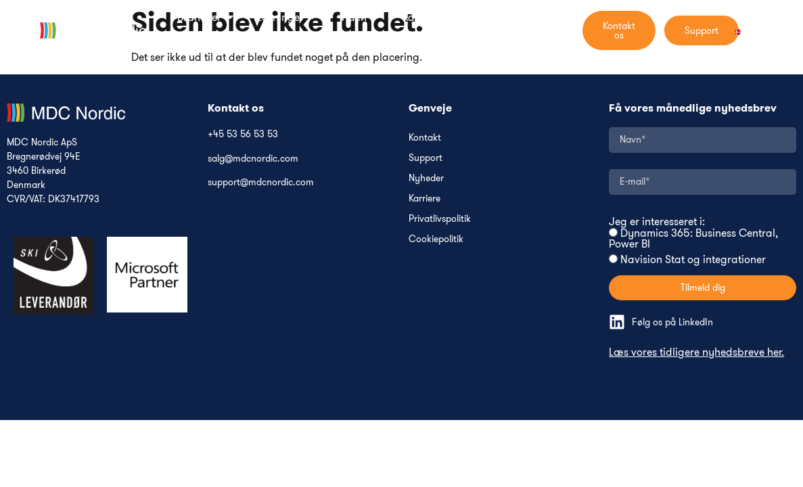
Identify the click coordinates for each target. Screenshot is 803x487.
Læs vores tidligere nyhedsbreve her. (696, 351)
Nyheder (426, 178)
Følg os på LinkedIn (672, 322)
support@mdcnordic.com (261, 182)
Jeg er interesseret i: (657, 221)
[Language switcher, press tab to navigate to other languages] (745, 30)
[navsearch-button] (570, 30)
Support (425, 158)
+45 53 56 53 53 (243, 134)
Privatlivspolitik (440, 218)
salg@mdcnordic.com (253, 158)
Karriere (424, 198)
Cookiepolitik (436, 239)
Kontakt (425, 137)
